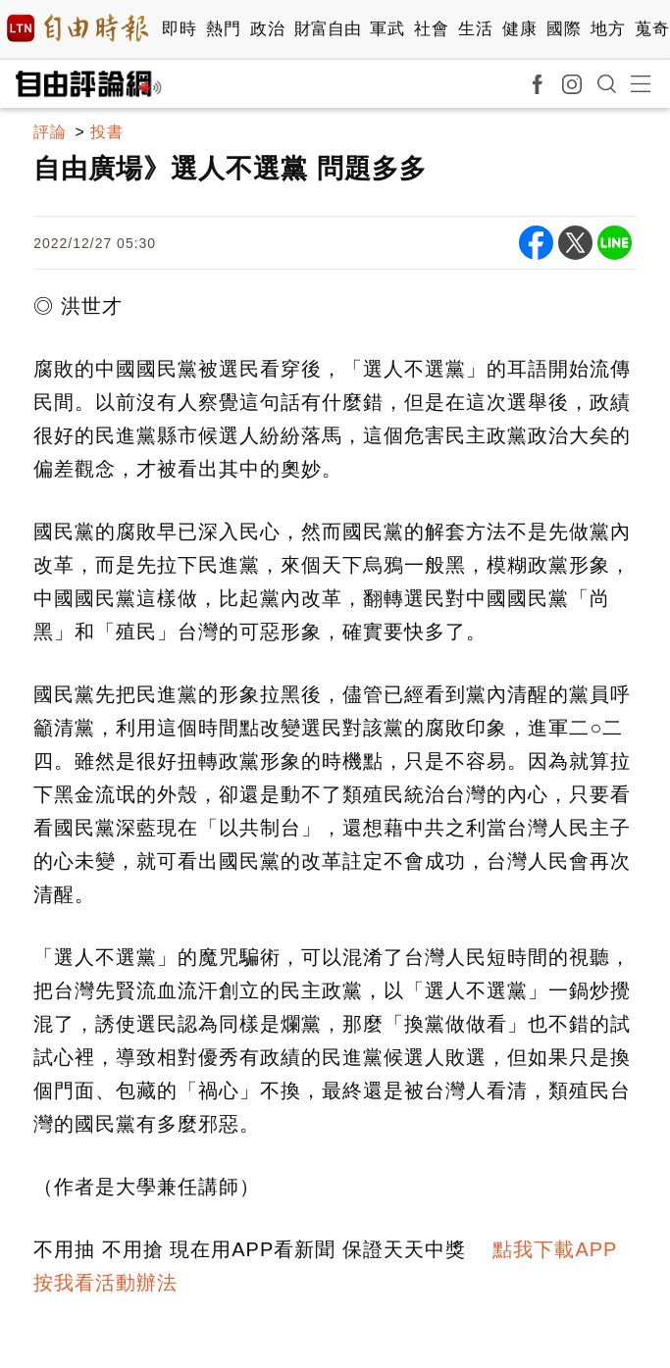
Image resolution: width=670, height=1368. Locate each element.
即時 (179, 29)
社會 (431, 29)
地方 (608, 29)
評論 (50, 132)
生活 (475, 29)
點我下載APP (554, 1249)
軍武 (387, 29)
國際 (563, 29)
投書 (107, 132)
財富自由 (327, 29)
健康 (519, 29)
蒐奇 (652, 29)
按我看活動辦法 (105, 1282)
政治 (267, 29)
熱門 (223, 29)
